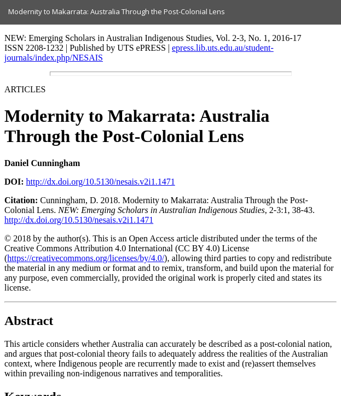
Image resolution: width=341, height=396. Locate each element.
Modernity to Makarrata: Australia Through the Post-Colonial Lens (116, 11)
